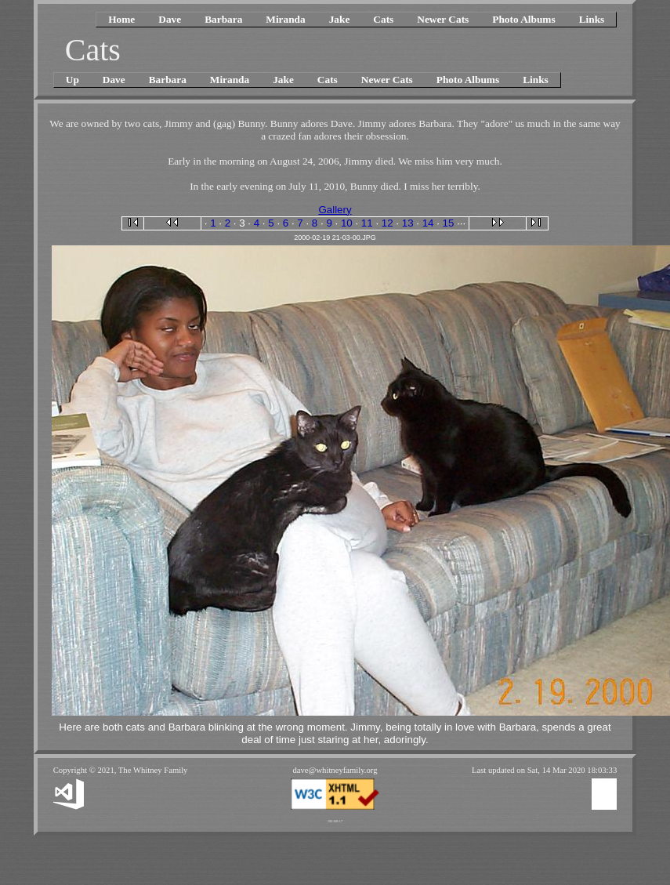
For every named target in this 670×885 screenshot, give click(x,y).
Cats (383, 19)
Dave (169, 19)
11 (367, 223)
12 (387, 223)
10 (347, 223)
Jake (339, 19)
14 (428, 223)
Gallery (334, 210)
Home (121, 19)
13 (408, 223)
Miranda (285, 19)
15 (449, 223)
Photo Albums (523, 19)
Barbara (223, 19)
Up (72, 79)
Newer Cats (443, 19)
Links (592, 19)
